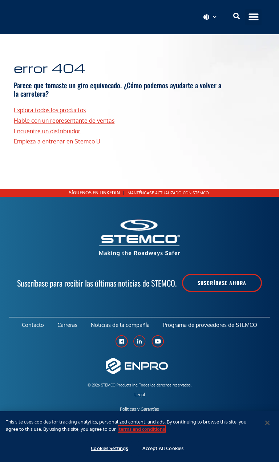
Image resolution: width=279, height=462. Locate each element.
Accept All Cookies (162, 448)
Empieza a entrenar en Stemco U (57, 141)
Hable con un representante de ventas (64, 120)
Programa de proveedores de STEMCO (212, 325)
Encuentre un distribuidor (47, 131)
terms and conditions (142, 429)
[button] (253, 17)
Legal (139, 396)
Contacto (31, 325)
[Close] (267, 423)
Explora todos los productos (50, 110)
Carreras (67, 325)
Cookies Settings (109, 448)
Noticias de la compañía (121, 325)
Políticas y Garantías (139, 410)
